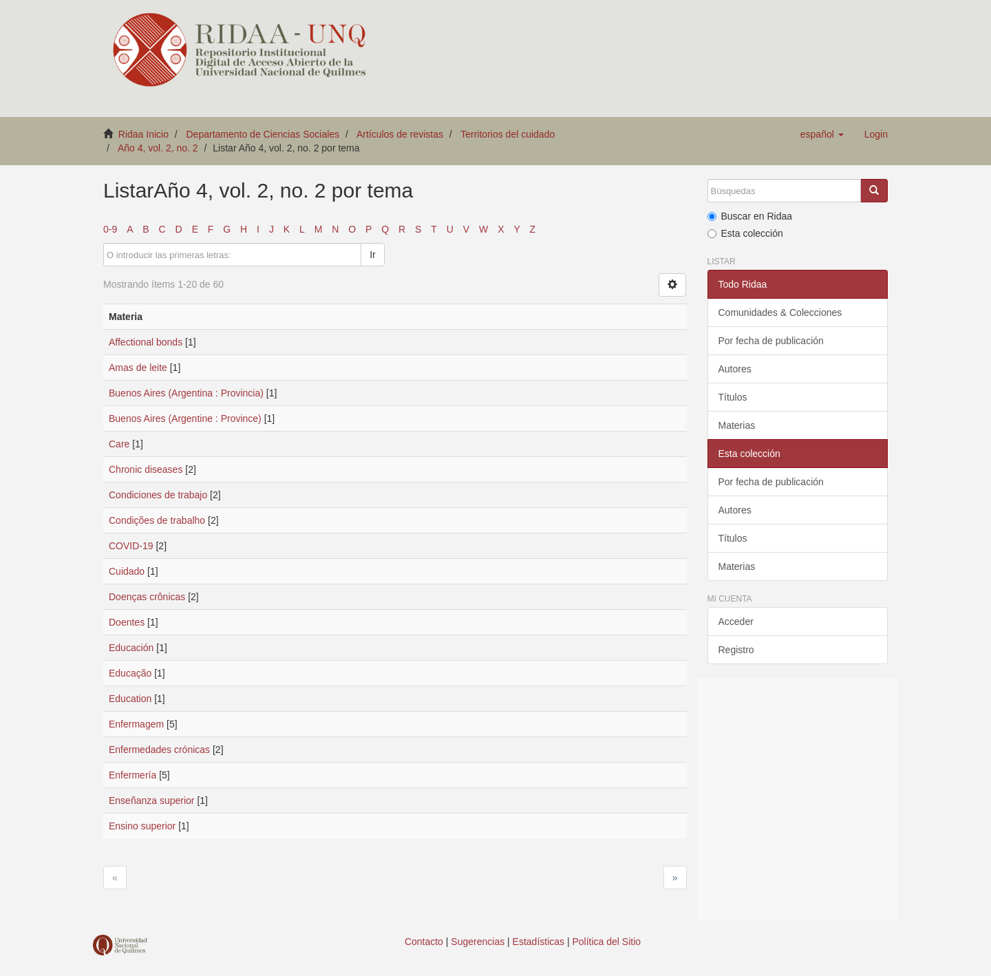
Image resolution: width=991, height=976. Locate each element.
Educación (131, 647)
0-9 (110, 229)
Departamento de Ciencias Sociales (263, 134)
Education (130, 698)
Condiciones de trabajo (158, 494)
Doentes (127, 622)
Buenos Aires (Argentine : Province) (185, 418)
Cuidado (127, 571)
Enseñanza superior (152, 800)
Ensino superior (142, 825)
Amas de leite (138, 367)
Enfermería (132, 775)
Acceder (736, 621)
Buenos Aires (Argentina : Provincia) (186, 393)
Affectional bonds (145, 342)
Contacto (424, 941)
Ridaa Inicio (143, 134)
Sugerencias (477, 941)
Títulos (732, 397)
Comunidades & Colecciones (780, 312)
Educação (130, 673)
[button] (822, 134)
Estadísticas (538, 941)
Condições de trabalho (157, 520)
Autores (735, 368)
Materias (737, 425)
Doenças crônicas (147, 596)
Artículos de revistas (399, 134)
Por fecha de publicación (771, 340)
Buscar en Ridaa (750, 216)
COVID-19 (131, 545)
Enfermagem (136, 724)
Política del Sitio (607, 941)
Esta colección (745, 233)
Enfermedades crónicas (159, 749)
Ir (373, 254)
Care (119, 443)
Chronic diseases (145, 469)
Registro (736, 649)
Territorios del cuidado (507, 134)
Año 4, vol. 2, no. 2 (158, 147)
